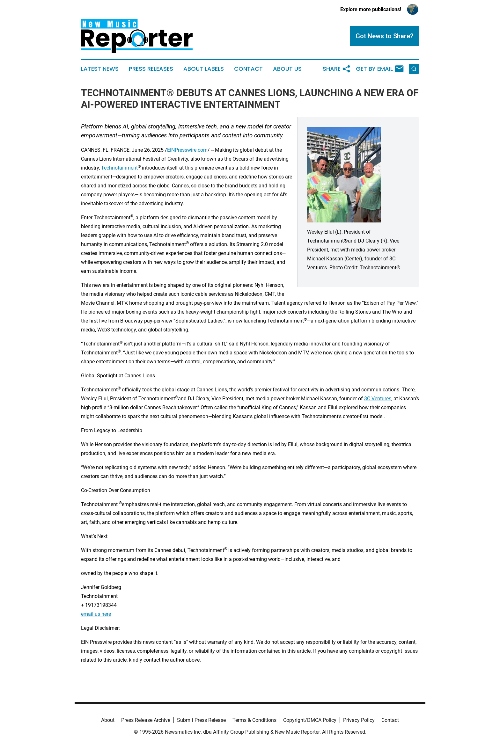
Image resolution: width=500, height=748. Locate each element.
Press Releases (151, 68)
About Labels (203, 68)
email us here (96, 614)
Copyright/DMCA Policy (309, 720)
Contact (248, 68)
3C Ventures (377, 399)
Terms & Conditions (254, 720)
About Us (287, 68)
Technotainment (119, 168)
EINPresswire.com (187, 150)
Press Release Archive (145, 720)
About (107, 720)
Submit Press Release (201, 720)
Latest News (100, 68)
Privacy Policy (359, 720)
